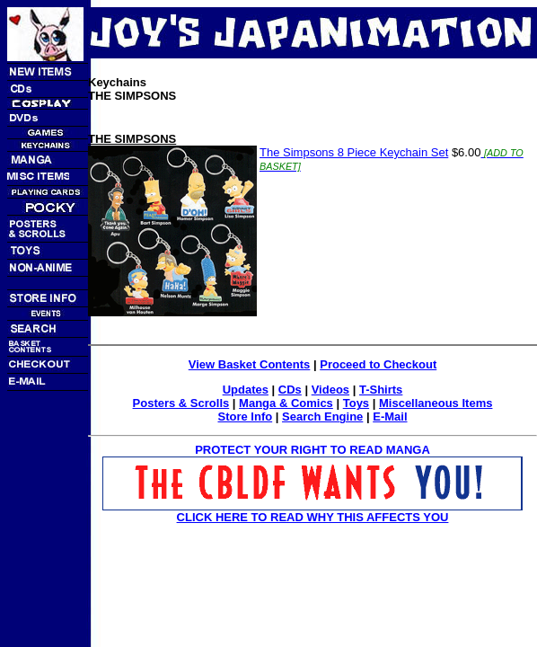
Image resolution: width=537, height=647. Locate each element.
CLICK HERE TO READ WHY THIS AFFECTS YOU (313, 517)
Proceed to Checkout (378, 364)
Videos (330, 389)
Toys (356, 403)
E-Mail (390, 416)
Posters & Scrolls (181, 403)
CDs (290, 389)
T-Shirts (380, 389)
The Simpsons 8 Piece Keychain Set (354, 152)
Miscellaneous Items (435, 403)
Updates (245, 389)
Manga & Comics (286, 403)
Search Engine (322, 416)
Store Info (244, 416)
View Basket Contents (250, 364)
